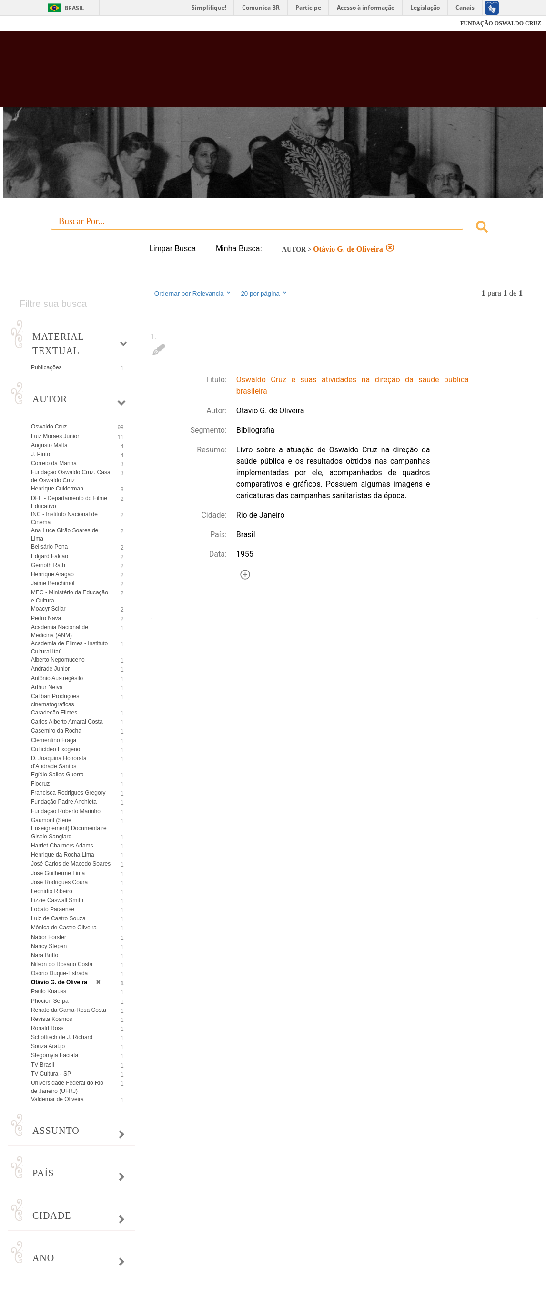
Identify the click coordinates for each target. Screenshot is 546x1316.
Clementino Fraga (53, 740)
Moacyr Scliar (48, 608)
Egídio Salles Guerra (57, 774)
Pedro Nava (46, 618)
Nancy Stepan (49, 946)
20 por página (264, 293)
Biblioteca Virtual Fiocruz (241, 73)
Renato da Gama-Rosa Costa (68, 1010)
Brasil (74, 8)
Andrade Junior (50, 668)
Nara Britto (44, 955)
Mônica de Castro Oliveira (64, 927)
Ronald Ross (47, 1028)
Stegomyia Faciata (54, 1055)
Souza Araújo (48, 1046)
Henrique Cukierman (57, 488)
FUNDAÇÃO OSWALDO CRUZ (500, 23)
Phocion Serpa (50, 1001)
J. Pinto (40, 454)
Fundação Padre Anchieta (64, 801)
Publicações (46, 367)
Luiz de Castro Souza (58, 918)
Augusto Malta (49, 445)
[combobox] (273, 228)
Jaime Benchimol (52, 583)
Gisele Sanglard (51, 836)
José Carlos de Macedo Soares (71, 863)
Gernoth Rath (48, 565)
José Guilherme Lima (58, 873)
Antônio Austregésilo (57, 678)
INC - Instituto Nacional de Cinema (64, 518)
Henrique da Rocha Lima (62, 854)
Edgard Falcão (49, 556)
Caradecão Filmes (54, 712)
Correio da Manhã (54, 463)
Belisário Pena (49, 546)
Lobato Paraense (52, 909)
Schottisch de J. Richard (61, 1037)
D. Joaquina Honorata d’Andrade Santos (59, 762)
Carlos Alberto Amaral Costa (67, 721)
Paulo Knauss (48, 991)
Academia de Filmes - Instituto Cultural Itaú (69, 647)
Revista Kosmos (51, 1019)
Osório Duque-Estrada (59, 973)
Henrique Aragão (52, 574)
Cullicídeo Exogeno (55, 749)
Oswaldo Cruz (49, 426)
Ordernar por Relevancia (193, 293)
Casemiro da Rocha (56, 730)
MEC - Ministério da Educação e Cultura (69, 596)
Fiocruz (28, 23)
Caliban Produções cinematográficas (55, 700)
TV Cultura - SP (51, 1074)
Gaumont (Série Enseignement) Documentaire (69, 824)
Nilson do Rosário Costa (61, 964)
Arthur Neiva (47, 687)
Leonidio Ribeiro (51, 891)
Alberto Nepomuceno (58, 659)
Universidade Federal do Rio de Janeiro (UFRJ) (67, 1087)
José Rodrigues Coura (59, 882)
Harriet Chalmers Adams (62, 845)
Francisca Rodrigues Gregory (68, 792)
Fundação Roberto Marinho (66, 811)
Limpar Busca (172, 249)
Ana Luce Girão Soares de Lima (64, 534)
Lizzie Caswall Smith (57, 900)
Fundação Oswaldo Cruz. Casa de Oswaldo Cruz (71, 476)
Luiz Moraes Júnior (55, 436)
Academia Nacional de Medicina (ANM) (59, 631)
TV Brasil (42, 1064)
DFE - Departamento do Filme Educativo (69, 502)
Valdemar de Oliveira (57, 1099)
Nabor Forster (48, 937)
